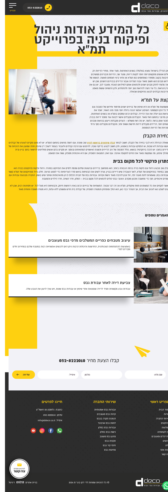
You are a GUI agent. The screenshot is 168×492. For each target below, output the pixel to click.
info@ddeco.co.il (41, 420)
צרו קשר (160, 454)
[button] (163, 26)
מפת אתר (159, 449)
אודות (161, 414)
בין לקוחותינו (158, 432)
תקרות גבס (105, 441)
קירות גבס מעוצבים (101, 414)
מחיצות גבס (105, 449)
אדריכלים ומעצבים (155, 436)
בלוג (162, 445)
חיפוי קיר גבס (104, 445)
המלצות (160, 427)
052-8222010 (31, 7)
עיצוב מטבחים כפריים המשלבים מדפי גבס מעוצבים (84, 240)
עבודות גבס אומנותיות (100, 409)
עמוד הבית (159, 409)
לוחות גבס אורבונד (102, 423)
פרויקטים (160, 423)
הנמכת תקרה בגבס (101, 418)
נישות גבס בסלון (103, 432)
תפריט (8, 7)
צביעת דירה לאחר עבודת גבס (101, 283)
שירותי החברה (157, 418)
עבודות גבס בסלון (102, 427)
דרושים (161, 441)
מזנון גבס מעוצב (103, 436)
